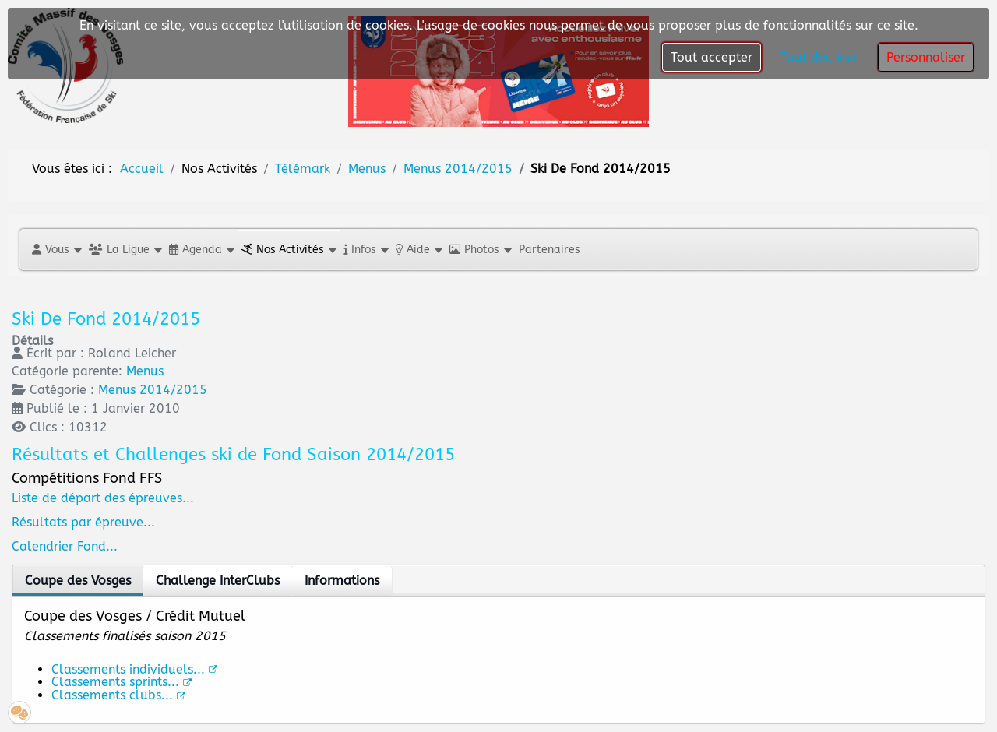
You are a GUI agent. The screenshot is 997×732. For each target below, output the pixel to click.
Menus (145, 371)
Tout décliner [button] (819, 57)
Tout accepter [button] (711, 57)
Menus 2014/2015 (152, 389)
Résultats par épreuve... (83, 522)
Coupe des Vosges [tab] (78, 580)
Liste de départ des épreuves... (103, 498)
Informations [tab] (342, 580)
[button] (56, 250)
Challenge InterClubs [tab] (218, 580)
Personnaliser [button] (925, 57)
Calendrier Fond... (65, 546)
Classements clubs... (118, 695)
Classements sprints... (121, 681)
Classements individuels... (134, 669)
